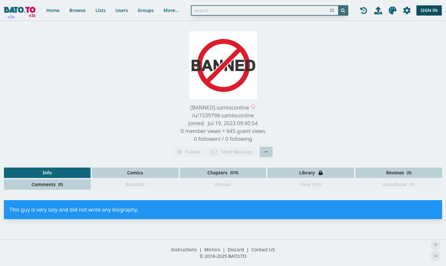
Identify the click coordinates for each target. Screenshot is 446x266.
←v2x (9, 17)
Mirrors (212, 249)
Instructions (184, 249)
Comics (135, 173)
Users (121, 10)
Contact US (263, 249)
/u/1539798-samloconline (223, 115)
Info (47, 173)
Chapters (222, 173)
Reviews (398, 173)
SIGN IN (429, 10)
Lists (100, 10)
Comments (47, 184)
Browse (77, 10)
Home (53, 10)
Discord (236, 249)
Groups (146, 10)
